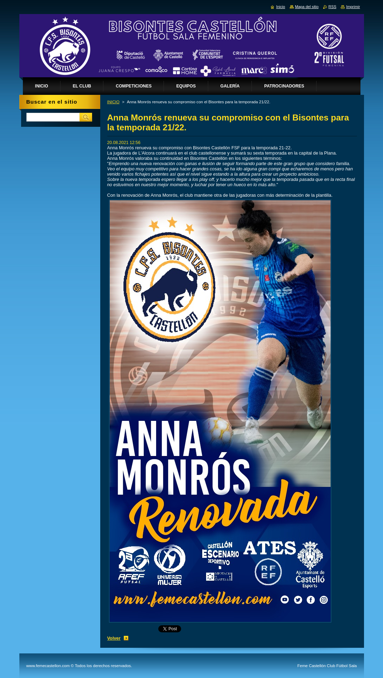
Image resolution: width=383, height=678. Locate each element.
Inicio (280, 7)
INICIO (113, 102)
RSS (332, 7)
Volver (114, 638)
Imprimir (353, 7)
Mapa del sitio (307, 7)
